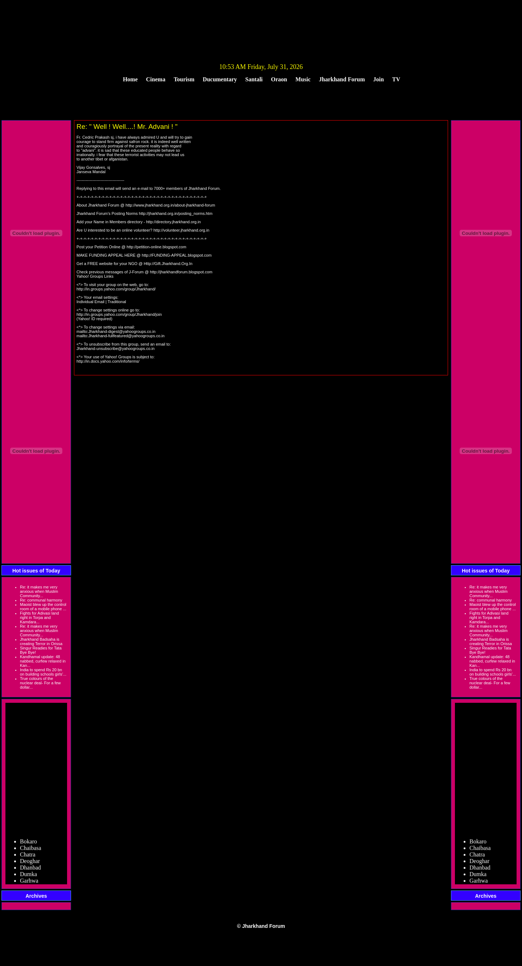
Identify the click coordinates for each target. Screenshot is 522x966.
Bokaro (28, 844)
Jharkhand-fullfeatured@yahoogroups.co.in (126, 336)
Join (378, 79)
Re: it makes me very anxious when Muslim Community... (39, 591)
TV (396, 79)
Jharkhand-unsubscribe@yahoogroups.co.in (115, 348)
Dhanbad (30, 870)
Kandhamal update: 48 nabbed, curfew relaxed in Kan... (43, 661)
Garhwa (29, 883)
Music (303, 79)
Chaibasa (30, 850)
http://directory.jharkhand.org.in (173, 222)
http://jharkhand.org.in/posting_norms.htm (175, 213)
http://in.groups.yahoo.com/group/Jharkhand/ (116, 289)
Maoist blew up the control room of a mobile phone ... (43, 606)
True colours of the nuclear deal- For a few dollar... (40, 682)
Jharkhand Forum (342, 79)
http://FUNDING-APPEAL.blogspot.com (177, 255)
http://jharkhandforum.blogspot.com (181, 272)
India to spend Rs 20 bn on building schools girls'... (43, 672)
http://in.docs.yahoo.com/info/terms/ (108, 361)
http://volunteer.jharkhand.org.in (181, 230)
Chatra (28, 857)
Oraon (279, 79)
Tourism (184, 79)
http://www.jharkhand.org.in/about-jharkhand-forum (170, 205)
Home (130, 79)
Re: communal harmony (41, 600)
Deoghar (30, 863)
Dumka (28, 876)
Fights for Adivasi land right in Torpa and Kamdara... (39, 617)
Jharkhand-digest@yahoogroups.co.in (121, 331)
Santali (254, 79)
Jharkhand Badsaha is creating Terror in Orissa (41, 641)
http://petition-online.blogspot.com (156, 247)
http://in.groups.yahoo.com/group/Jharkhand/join (119, 314)
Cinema (155, 79)
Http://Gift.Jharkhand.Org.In (168, 263)
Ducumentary (220, 79)
